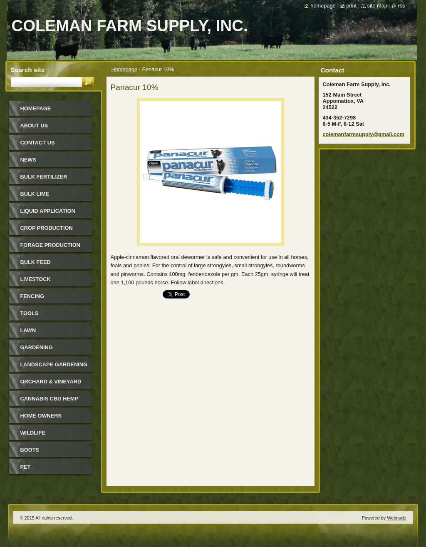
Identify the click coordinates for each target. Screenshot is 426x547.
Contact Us (37, 142)
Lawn (28, 330)
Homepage (124, 69)
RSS (401, 5)
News (28, 160)
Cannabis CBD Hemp (49, 398)
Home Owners (41, 416)
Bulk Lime (35, 194)
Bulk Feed (35, 262)
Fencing (32, 296)
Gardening (36, 347)
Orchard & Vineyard (51, 381)
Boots (30, 450)
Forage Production (50, 245)
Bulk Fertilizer (43, 177)
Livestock (35, 279)
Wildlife (32, 433)
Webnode (396, 517)
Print (351, 5)
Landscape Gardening (53, 364)
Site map (377, 5)
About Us (34, 125)
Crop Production (46, 228)
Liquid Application (47, 211)
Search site (28, 69)
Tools (29, 313)
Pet (25, 467)
